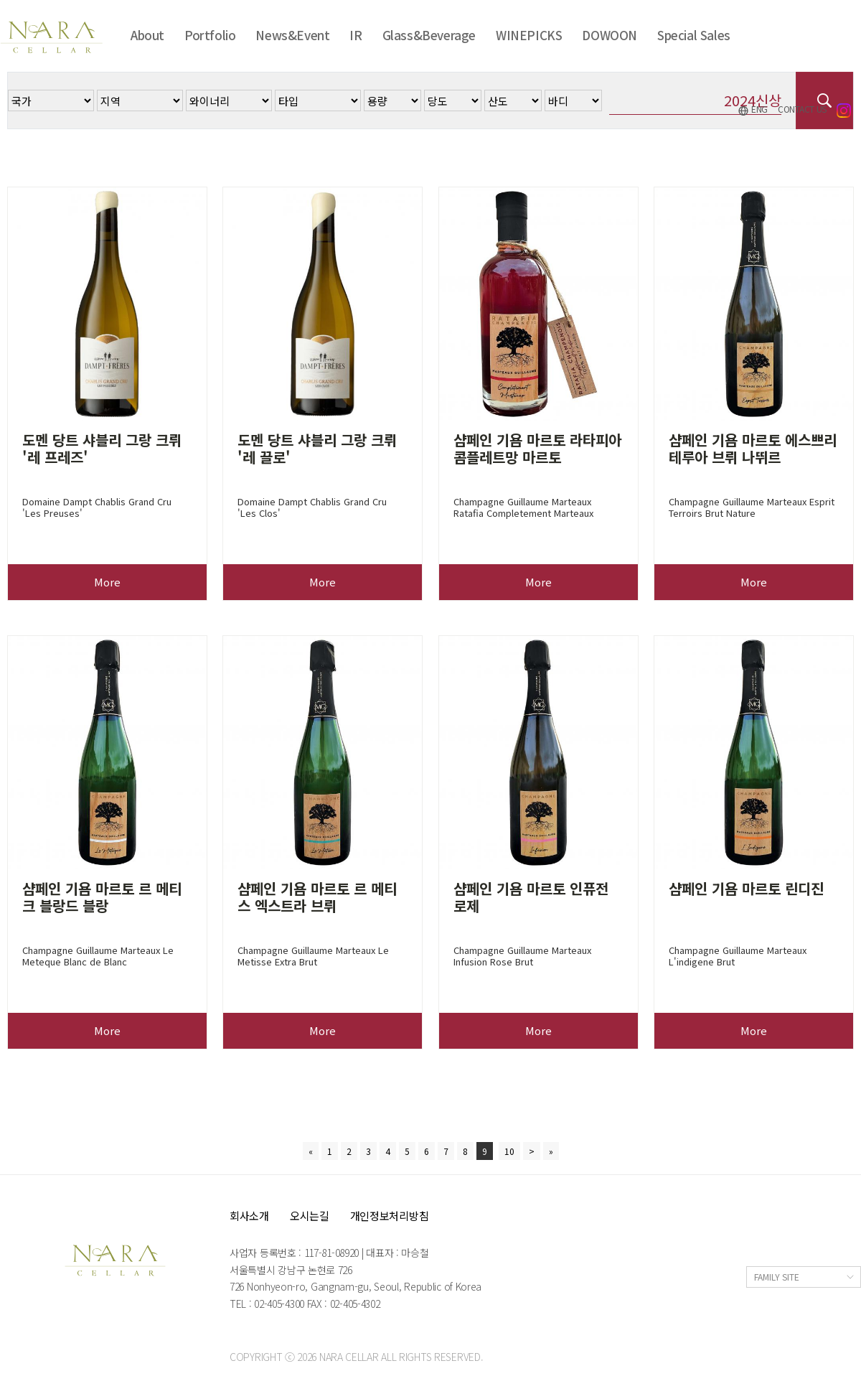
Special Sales (693, 35)
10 (509, 1151)
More (107, 581)
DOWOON (609, 35)
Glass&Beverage (429, 35)
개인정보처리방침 (389, 1215)
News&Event (292, 35)
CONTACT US (802, 109)
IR (355, 35)
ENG (753, 109)
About (147, 35)
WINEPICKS (529, 35)
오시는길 (309, 1215)
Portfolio (209, 35)
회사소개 (249, 1215)
